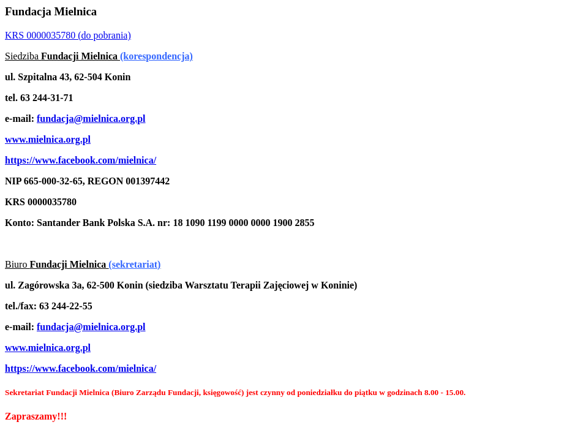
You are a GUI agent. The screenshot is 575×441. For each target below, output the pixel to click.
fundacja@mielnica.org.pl (91, 118)
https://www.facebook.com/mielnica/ (80, 160)
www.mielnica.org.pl (48, 139)
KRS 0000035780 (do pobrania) (68, 35)
